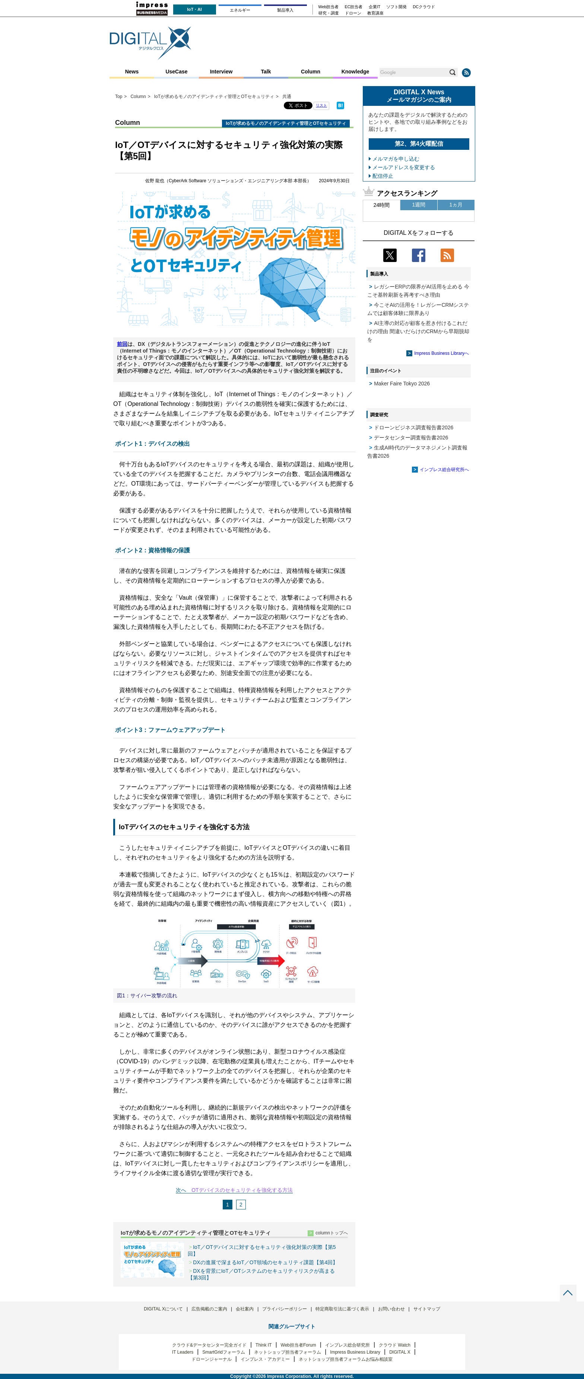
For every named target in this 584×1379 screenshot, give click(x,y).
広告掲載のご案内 (209, 1309)
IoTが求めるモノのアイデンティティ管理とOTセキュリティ (196, 1233)
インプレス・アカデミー (265, 1359)
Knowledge (355, 72)
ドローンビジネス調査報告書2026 (413, 427)
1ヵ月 (456, 205)
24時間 (382, 205)
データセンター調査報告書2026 (411, 438)
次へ (181, 1190)
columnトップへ (331, 1233)
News (132, 72)
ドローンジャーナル (211, 1359)
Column (310, 72)
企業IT (375, 7)
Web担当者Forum (298, 1345)
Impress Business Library (355, 1352)
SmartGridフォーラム (223, 1352)
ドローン (353, 13)
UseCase (176, 72)
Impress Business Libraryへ (441, 353)
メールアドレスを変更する (403, 167)
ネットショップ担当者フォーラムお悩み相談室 (346, 1359)
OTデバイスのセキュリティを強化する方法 (241, 1190)
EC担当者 (354, 7)
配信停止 (382, 176)
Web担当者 (328, 7)
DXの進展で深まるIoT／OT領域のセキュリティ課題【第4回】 (265, 1262)
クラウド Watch (394, 1345)
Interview (221, 72)
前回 (122, 344)
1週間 (419, 205)
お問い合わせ (391, 1309)
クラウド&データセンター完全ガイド (209, 1345)
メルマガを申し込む (395, 159)
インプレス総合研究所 (347, 1345)
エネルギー (240, 10)
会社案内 (245, 1309)
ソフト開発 (396, 7)
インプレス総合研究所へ (444, 469)
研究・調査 (328, 13)
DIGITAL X (399, 1352)
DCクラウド (424, 7)
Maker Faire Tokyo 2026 (402, 383)
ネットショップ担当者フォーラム (287, 1352)
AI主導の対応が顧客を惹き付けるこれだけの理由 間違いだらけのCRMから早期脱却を (418, 331)
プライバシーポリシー (284, 1309)
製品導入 (285, 10)
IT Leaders (182, 1352)
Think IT (264, 1345)
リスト (321, 105)
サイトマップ (426, 1309)
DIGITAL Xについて (163, 1309)
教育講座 (375, 13)
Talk (266, 72)
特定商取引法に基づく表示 (342, 1309)
